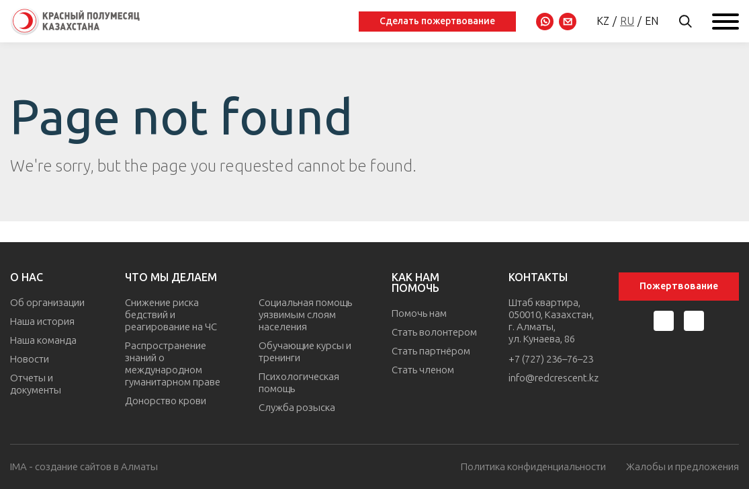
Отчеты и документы (35, 384)
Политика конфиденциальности (533, 467)
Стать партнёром (431, 351)
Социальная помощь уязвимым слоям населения (305, 315)
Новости (29, 359)
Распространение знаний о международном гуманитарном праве (172, 364)
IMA (18, 467)
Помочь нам (419, 313)
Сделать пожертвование (437, 21)
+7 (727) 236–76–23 (551, 359)
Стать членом (423, 370)
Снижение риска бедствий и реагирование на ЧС (171, 315)
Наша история (42, 321)
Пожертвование (679, 286)
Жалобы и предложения (682, 467)
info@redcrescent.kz (554, 378)
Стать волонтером (434, 332)
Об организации (47, 303)
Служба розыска (297, 408)
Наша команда (43, 340)
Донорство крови (165, 401)
